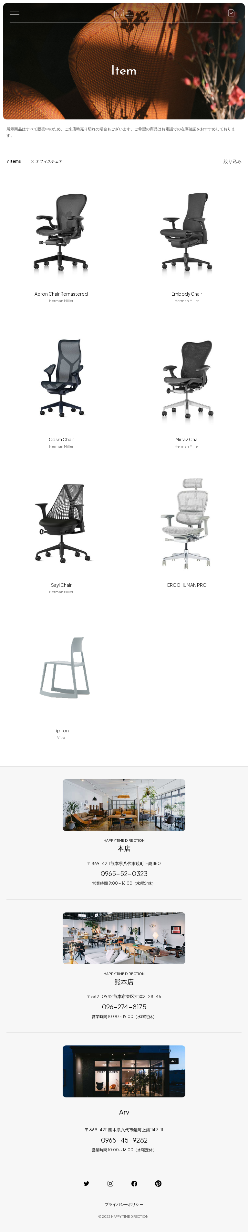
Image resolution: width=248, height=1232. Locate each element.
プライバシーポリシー (124, 1204)
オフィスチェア (49, 161)
